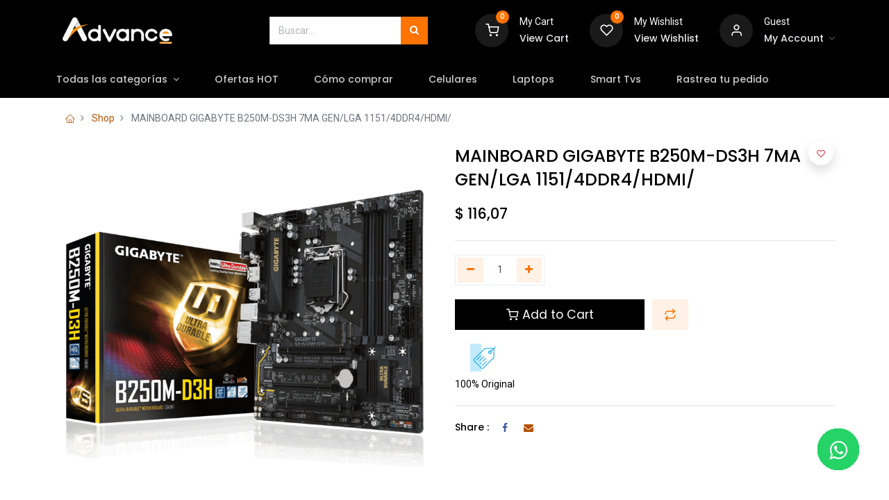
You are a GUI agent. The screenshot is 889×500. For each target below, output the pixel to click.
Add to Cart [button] (550, 314)
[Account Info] (799, 39)
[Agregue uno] (529, 270)
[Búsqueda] (414, 30)
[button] (670, 314)
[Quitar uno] (470, 270)
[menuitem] (262, 80)
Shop (103, 118)
